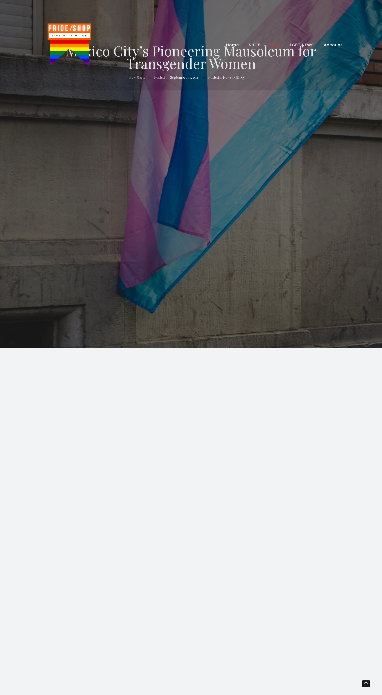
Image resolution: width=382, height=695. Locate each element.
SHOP (254, 45)
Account (333, 45)
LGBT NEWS (302, 45)
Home (232, 45)
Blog (275, 45)
